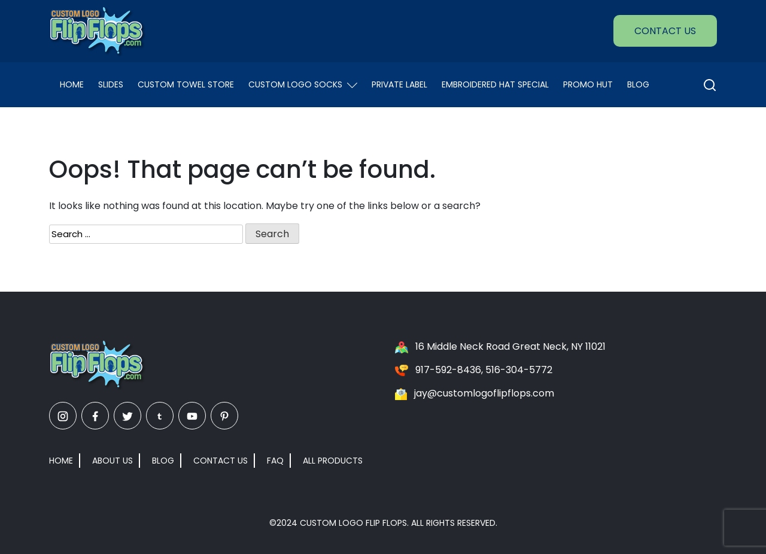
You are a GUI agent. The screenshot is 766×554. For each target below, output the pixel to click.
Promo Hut (588, 84)
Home (72, 84)
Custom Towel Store (186, 84)
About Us (112, 461)
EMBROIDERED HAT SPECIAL (495, 84)
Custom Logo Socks (302, 84)
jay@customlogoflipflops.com (484, 393)
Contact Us (665, 31)
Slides (110, 84)
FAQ (275, 461)
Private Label (399, 84)
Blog (638, 84)
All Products (333, 461)
